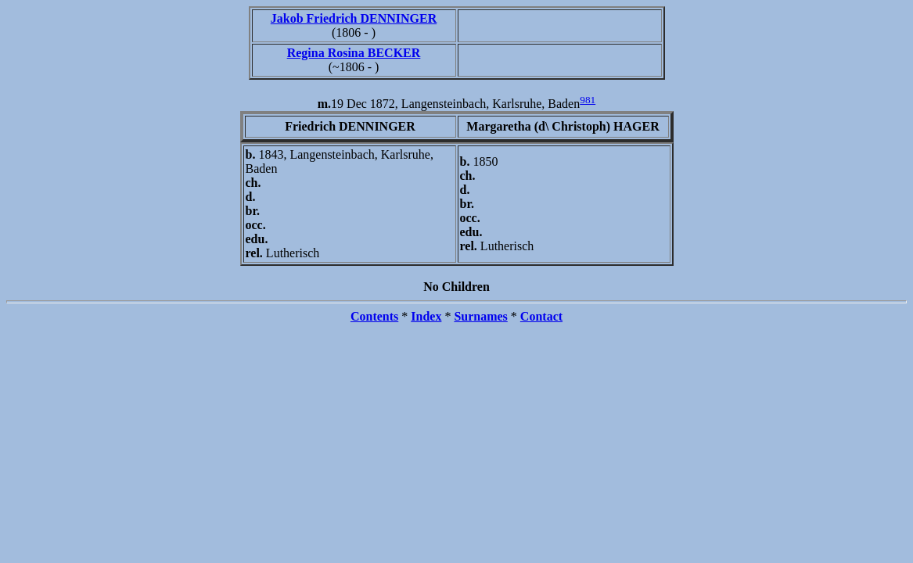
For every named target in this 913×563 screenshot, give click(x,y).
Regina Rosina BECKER (354, 52)
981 (587, 100)
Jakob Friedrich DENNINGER (354, 18)
